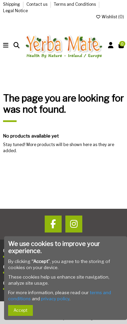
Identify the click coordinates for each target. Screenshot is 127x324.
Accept (20, 310)
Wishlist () (110, 16)
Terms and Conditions (75, 4)
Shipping (12, 4)
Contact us (37, 4)
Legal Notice (15, 10)
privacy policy (55, 298)
